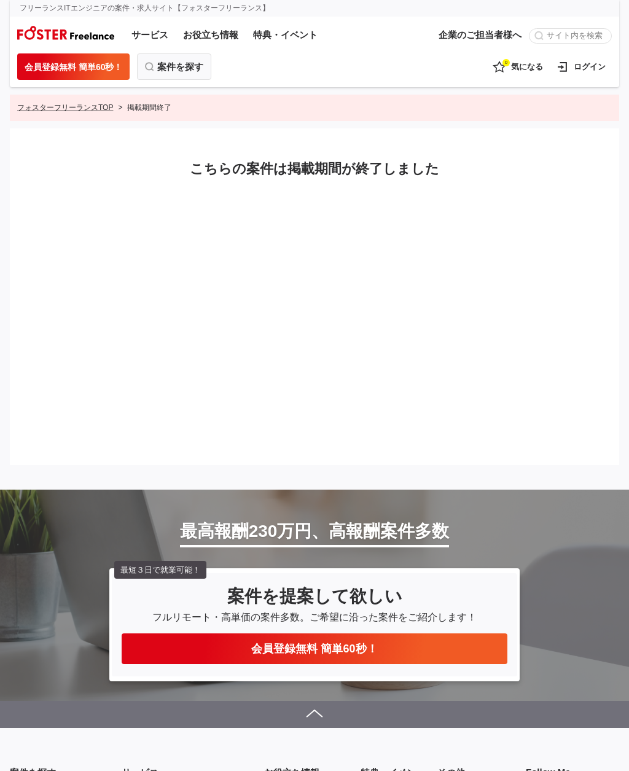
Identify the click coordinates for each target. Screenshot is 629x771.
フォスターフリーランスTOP (65, 107)
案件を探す (180, 66)
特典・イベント (285, 34)
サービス (149, 34)
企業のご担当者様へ (480, 34)
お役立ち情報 (210, 34)
